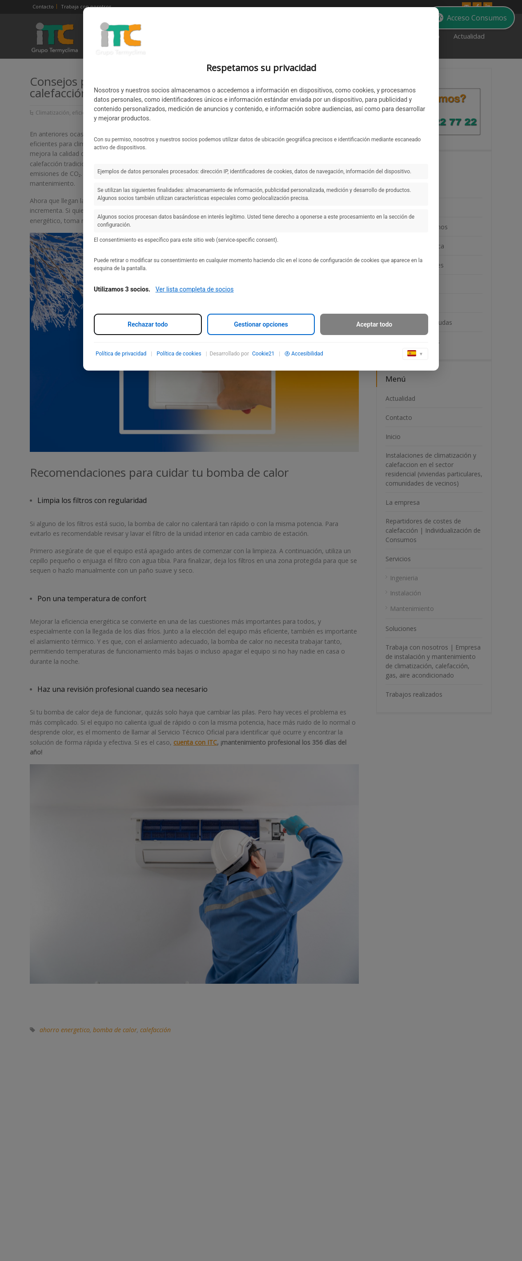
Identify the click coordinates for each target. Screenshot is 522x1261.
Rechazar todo (148, 324)
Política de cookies (179, 354)
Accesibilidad (304, 354)
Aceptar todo (374, 324)
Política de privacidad (121, 354)
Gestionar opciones (261, 324)
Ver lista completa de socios (195, 289)
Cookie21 (263, 354)
